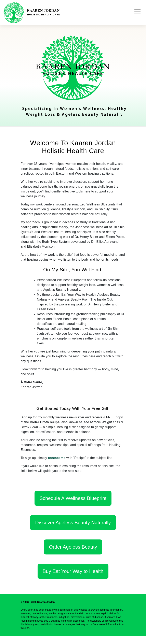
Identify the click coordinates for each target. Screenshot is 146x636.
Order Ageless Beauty (73, 547)
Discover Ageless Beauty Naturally (73, 522)
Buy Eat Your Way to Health (73, 571)
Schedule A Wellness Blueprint (73, 498)
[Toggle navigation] (137, 12)
